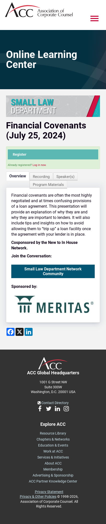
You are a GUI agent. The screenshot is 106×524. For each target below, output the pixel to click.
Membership (53, 469)
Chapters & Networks (53, 439)
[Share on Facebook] (10, 332)
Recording (41, 176)
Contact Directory (53, 403)
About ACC (53, 463)
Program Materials (48, 184)
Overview (17, 176)
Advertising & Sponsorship (53, 475)
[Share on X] (19, 332)
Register (19, 154)
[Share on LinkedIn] (28, 332)
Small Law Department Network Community (53, 271)
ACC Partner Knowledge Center (53, 481)
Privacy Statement (49, 492)
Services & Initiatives (53, 457)
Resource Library (53, 433)
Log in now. (39, 165)
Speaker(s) (65, 176)
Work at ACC (53, 451)
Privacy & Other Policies (38, 497)
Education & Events (53, 445)
